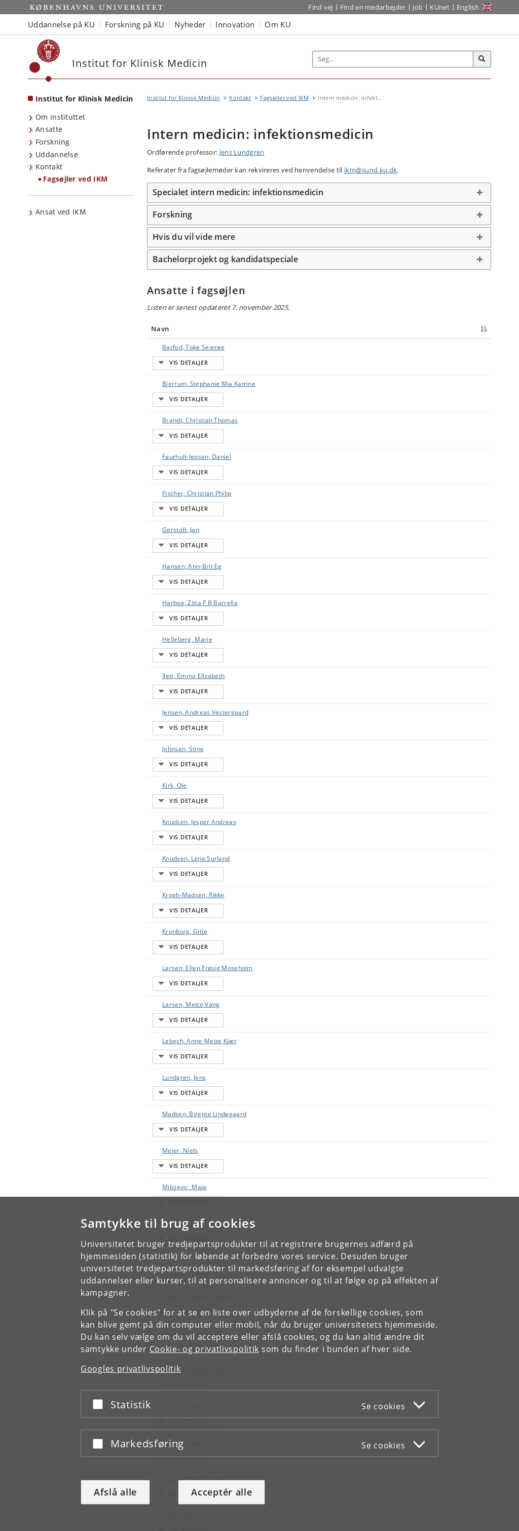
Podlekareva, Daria (180, 1073)
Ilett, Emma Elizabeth (183, 589)
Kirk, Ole (164, 669)
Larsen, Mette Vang (180, 831)
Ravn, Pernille (172, 1126)
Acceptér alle (221, 1492)
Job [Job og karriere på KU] (418, 7)
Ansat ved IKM (60, 212)
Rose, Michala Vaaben (184, 1180)
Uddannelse (56, 154)
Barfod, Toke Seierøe (183, 347)
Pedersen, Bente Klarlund (189, 1046)
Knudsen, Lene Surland (185, 723)
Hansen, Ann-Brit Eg (182, 508)
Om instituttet (60, 117)
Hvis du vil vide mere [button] (194, 236)
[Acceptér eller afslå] (100, 1404)
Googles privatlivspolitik (131, 1368)
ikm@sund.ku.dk (370, 169)
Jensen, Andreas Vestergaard (176, 620)
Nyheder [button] (189, 24)
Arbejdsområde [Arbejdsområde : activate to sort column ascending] (339, 328)
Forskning (52, 142)
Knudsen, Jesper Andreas (189, 696)
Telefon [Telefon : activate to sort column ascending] (405, 328)
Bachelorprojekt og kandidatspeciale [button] (225, 259)
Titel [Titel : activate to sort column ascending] (245, 328)
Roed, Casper (172, 1153)
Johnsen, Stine (173, 642)
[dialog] (259, 1364)
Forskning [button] (172, 214)
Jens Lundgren (242, 152)
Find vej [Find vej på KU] (320, 7)
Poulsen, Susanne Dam (186, 1099)
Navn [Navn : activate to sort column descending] (160, 328)
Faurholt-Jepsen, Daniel (186, 427)
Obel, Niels (168, 992)
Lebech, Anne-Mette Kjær (189, 857)
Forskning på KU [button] (135, 24)
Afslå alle (115, 1492)
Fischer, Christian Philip (186, 454)
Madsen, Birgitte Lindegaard (176, 916)
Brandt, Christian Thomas (190, 401)
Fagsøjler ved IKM (75, 179)
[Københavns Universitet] (44, 61)
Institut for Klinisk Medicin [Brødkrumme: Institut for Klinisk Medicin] (183, 97)
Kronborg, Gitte (175, 777)
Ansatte (48, 129)
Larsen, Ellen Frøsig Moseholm (181, 808)
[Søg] (482, 59)
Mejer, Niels (170, 938)
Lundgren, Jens (174, 884)
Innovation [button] (234, 24)
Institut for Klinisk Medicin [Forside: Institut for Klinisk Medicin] (84, 98)
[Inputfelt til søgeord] (393, 59)
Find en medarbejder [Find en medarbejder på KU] (373, 7)
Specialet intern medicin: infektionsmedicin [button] (238, 192)
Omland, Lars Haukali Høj (189, 1019)
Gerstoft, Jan (170, 481)
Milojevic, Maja (174, 965)
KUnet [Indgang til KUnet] (440, 7)
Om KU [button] (278, 24)
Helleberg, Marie (177, 562)
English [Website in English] (468, 7)
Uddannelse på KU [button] (61, 24)
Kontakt (48, 166)
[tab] (319, 192)
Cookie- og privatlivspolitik (205, 1349)
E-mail (471, 347)
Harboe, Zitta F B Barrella (190, 535)
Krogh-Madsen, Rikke (183, 750)
